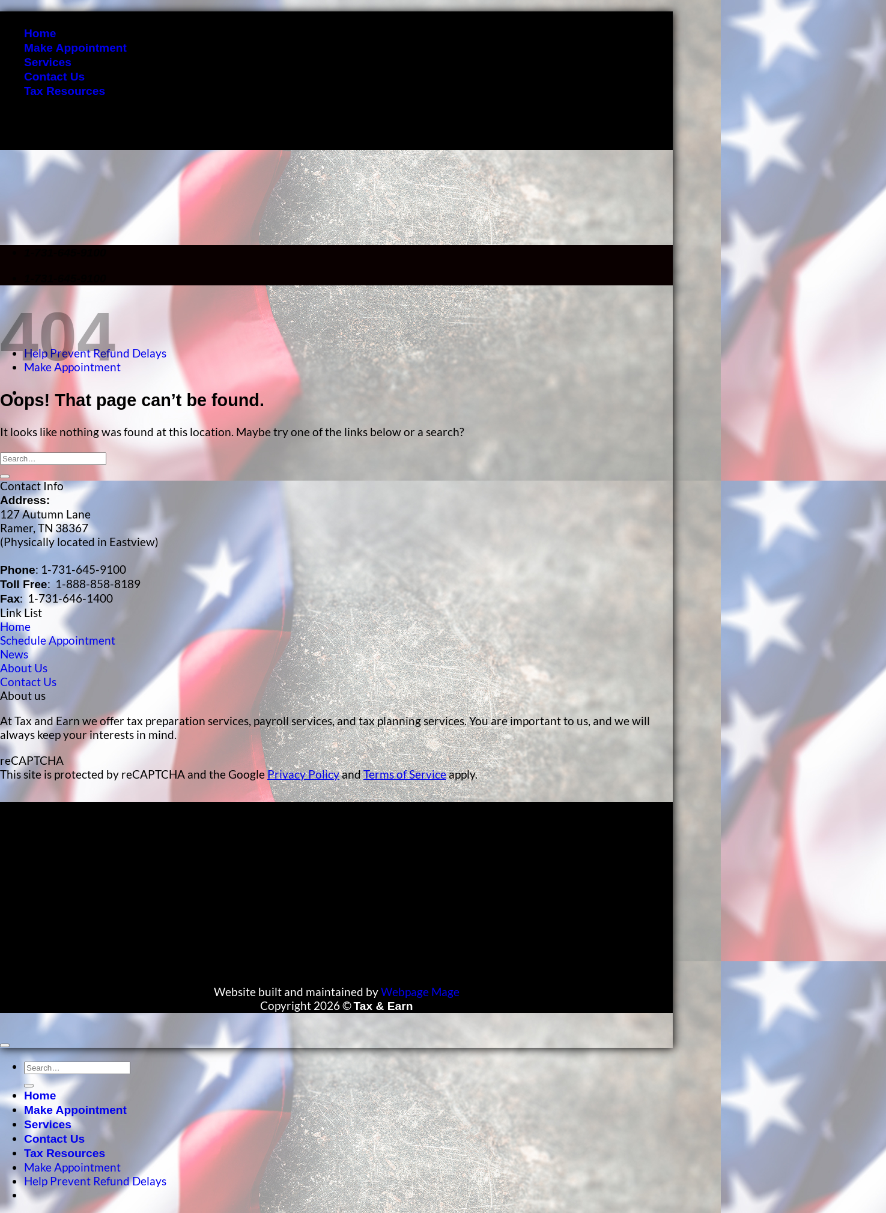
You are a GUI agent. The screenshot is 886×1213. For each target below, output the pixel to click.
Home (40, 33)
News (14, 654)
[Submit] (5, 476)
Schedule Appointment (57, 640)
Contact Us (54, 76)
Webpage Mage (420, 992)
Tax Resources (64, 91)
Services (47, 62)
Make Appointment (75, 47)
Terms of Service (404, 774)
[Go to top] (5, 1045)
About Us (23, 668)
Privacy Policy (303, 774)
